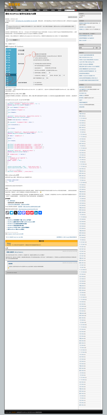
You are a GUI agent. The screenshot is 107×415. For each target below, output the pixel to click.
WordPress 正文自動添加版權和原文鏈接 (17, 223)
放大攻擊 (21, 234)
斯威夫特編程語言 (83, 102)
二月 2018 (81, 237)
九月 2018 (81, 221)
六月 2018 (81, 228)
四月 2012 (81, 391)
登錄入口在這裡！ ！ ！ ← (85, 40)
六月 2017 (81, 255)
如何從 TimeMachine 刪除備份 (86, 64)
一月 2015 (81, 322)
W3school (81, 104)
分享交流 (15, 10)
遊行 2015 (81, 317)
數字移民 (81, 97)
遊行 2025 (81, 127)
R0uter (9, 243)
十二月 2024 (82, 134)
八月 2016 (81, 278)
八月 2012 (81, 384)
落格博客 (14, 4)
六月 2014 (81, 336)
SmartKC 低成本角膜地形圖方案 (86, 55)
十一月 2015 (82, 299)
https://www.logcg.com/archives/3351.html (28, 209)
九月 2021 (81, 168)
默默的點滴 (81, 87)
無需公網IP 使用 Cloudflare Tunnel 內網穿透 (89, 66)
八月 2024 (81, 139)
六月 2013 (81, 363)
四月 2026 (81, 116)
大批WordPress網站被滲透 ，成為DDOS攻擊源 (18, 204)
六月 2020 (81, 189)
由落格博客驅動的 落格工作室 (86, 35)
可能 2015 (81, 313)
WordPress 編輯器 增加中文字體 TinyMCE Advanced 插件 (21, 221)
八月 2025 (81, 125)
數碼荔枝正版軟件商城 (84, 23)
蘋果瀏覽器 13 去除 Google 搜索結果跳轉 (66, 237)
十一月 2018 (82, 216)
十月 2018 (81, 219)
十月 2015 (81, 301)
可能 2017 (81, 258)
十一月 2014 (82, 327)
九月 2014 (81, 331)
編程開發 (23, 10)
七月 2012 (81, 386)
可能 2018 (81, 230)
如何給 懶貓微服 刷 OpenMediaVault (87, 68)
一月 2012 (81, 398)
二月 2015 (81, 320)
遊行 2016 (81, 290)
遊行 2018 (81, 235)
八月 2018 (81, 223)
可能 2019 (81, 207)
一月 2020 (81, 198)
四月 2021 (81, 173)
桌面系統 (45, 10)
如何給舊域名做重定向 (84, 73)
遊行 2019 (81, 212)
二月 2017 (81, 265)
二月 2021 (81, 177)
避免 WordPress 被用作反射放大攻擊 (20, 14)
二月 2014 (81, 345)
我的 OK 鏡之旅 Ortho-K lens (85, 57)
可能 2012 (81, 388)
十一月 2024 (82, 136)
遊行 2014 (81, 343)
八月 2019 (81, 200)
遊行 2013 (81, 370)
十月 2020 (81, 184)
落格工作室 (8, 10)
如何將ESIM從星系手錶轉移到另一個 (87, 71)
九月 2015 (81, 304)
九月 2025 (81, 122)
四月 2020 (81, 194)
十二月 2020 (82, 182)
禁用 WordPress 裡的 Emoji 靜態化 (16, 229)
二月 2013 (81, 372)
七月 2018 (81, 226)
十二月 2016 (82, 269)
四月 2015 (81, 315)
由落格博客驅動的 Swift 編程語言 (86, 38)
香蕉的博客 (81, 107)
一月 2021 (81, 180)
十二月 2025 (82, 118)
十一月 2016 (82, 272)
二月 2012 (81, 395)
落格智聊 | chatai (83, 27)
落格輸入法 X (82, 29)
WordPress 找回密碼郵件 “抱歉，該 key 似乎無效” (19, 220)
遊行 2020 (81, 196)
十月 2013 (81, 354)
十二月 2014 (82, 324)
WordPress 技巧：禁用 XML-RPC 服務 (16, 202)
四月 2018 (81, 233)
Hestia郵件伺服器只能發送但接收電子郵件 (89, 80)
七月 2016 (81, 281)
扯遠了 (80, 100)
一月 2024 (81, 141)
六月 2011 (81, 402)
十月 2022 (81, 150)
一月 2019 (81, 214)
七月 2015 (81, 308)
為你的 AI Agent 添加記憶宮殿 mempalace (89, 59)
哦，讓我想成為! (11, 200)
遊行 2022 (81, 157)
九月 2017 (81, 249)
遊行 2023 (81, 143)
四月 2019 (81, 210)
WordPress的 (16, 234)
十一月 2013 (82, 352)
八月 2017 (81, 251)
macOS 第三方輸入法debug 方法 (86, 62)
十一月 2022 (82, 148)
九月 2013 (81, 356)
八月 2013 (81, 359)
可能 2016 (81, 285)
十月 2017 (81, 246)
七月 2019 (81, 203)
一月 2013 (81, 375)
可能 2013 (81, 366)
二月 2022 (81, 159)
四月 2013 (81, 368)
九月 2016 (81, 276)
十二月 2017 (82, 242)
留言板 (53, 10)
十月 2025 (81, 120)
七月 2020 (81, 187)
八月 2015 (81, 306)
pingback (10, 234)
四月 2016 (81, 288)
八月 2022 (81, 155)
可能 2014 (81, 338)
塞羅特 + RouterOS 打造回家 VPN (87, 75)
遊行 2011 (81, 405)
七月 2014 (81, 333)
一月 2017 (81, 267)
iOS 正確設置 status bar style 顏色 (15, 237)
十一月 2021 (82, 166)
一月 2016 (81, 294)
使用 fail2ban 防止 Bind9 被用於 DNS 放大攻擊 (26, 20)
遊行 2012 (81, 393)
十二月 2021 (82, 164)
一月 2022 (81, 161)
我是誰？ (60, 10)
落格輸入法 (81, 95)
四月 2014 (81, 340)
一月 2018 (81, 239)
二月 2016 (81, 292)
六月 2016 (81, 283)
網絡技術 (30, 10)
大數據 (37, 10)
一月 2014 (81, 347)
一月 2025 (81, 132)
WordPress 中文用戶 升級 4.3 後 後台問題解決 (18, 227)
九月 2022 (81, 152)
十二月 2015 (82, 297)
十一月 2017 (82, 244)
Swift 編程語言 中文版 (84, 89)
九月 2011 (81, 400)
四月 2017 (81, 260)
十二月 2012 (82, 377)
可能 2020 (81, 191)
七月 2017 (81, 253)
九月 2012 (81, 382)
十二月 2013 (82, 350)
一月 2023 (81, 145)
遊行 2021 (81, 175)
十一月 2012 (82, 379)
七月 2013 (81, 361)
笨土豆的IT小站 (82, 93)
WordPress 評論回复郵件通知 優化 (16, 225)
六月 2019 (81, 205)
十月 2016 (81, 274)
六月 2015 (81, 310)
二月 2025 (81, 129)
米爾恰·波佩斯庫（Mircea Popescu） (15, 252)
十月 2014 (81, 329)
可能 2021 (81, 171)
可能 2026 (81, 113)
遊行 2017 (81, 262)
